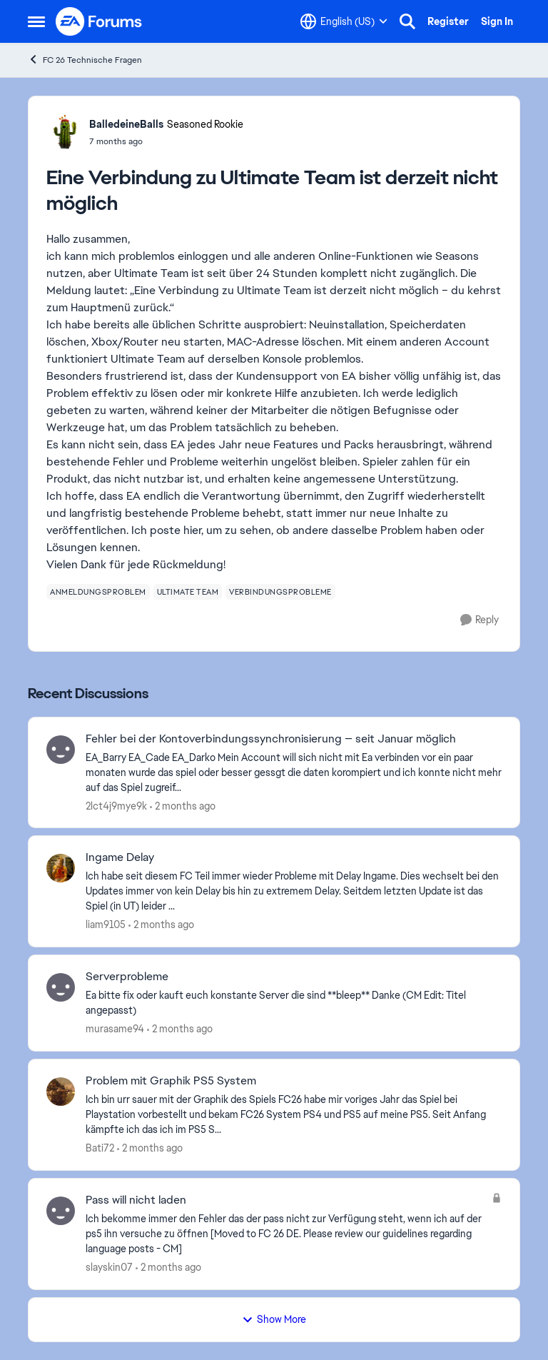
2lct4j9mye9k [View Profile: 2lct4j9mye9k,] (116, 805)
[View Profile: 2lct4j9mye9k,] (60, 749)
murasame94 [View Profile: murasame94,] (115, 1028)
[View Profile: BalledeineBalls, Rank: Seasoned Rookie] (64, 132)
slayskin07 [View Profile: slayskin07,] (109, 1267)
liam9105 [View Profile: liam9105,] (106, 924)
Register (448, 21)
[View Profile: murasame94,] (60, 987)
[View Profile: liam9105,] (60, 868)
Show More (274, 1319)
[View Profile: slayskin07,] (60, 1211)
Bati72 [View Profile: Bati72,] (100, 1148)
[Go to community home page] (99, 21)
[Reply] (479, 620)
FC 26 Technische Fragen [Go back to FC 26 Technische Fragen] (85, 60)
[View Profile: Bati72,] (60, 1091)
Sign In (497, 21)
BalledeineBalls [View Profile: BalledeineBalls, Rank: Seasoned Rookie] (126, 124)
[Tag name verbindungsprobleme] (280, 592)
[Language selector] (344, 21)
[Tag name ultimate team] (188, 592)
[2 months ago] (182, 805)
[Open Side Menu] (36, 21)
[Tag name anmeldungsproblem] (98, 592)
